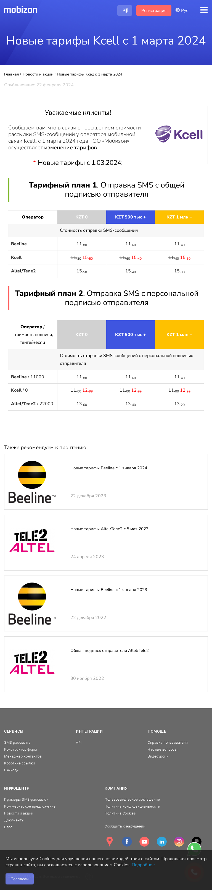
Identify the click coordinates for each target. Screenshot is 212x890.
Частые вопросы (162, 749)
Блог (8, 827)
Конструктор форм (20, 749)
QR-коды (12, 770)
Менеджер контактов (23, 756)
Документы (14, 820)
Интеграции (89, 731)
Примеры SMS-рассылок (26, 799)
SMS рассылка (17, 742)
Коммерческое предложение (29, 806)
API (79, 742)
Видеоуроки (158, 756)
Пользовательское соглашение (132, 799)
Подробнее (143, 865)
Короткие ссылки (19, 763)
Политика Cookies (120, 813)
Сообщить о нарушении (125, 826)
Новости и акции (18, 813)
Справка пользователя (168, 742)
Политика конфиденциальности (132, 806)
